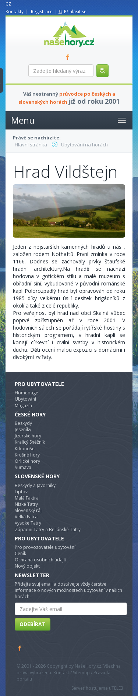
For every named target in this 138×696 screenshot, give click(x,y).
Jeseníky (23, 429)
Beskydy (23, 423)
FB (69, 57)
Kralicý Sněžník (30, 442)
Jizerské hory (28, 436)
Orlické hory (27, 461)
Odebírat (33, 624)
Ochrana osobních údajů (40, 560)
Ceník (20, 553)
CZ (8, 4)
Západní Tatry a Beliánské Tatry (48, 529)
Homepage (26, 393)
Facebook (20, 648)
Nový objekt (27, 566)
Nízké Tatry (26, 504)
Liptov (21, 492)
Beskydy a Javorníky (35, 485)
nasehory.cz (56, 21)
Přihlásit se (75, 11)
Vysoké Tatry (28, 523)
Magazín (23, 405)
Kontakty (15, 11)
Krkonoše (25, 448)
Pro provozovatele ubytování (45, 547)
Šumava (23, 467)
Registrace (42, 11)
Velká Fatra (26, 517)
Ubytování (25, 399)
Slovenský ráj (28, 510)
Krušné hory (27, 455)
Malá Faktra (27, 498)
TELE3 (117, 688)
